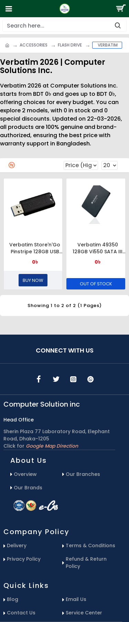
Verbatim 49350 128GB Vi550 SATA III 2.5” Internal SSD (97, 248)
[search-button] (117, 25)
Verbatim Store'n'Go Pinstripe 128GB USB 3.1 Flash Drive (34, 248)
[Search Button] (120, 8)
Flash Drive (70, 45)
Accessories (33, 45)
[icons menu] (39, 379)
